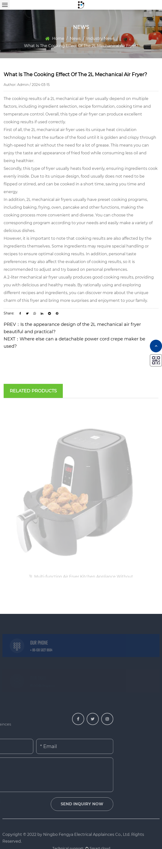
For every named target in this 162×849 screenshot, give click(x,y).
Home (58, 38)
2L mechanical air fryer (72, 98)
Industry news (100, 38)
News (75, 38)
